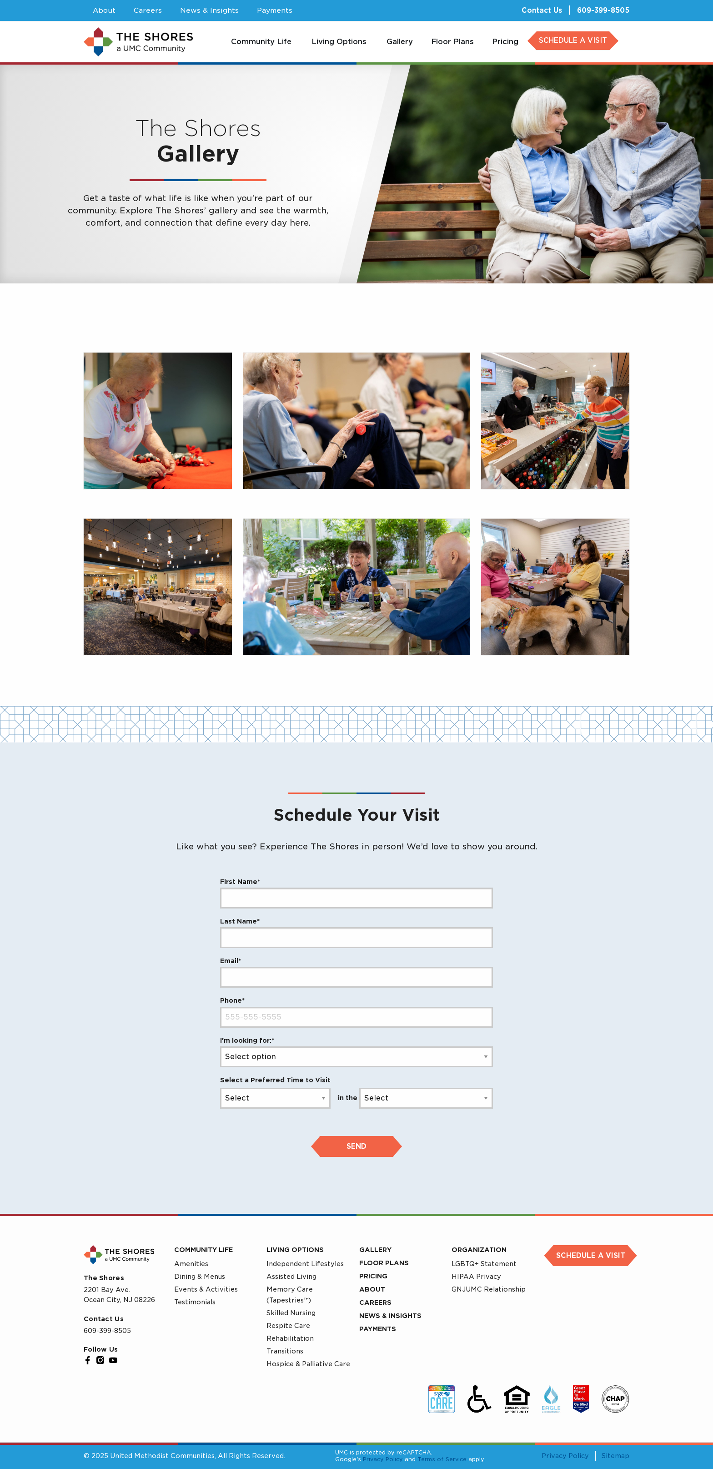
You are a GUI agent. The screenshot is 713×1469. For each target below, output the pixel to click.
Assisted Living (291, 1276)
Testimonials (195, 1302)
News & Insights (390, 1315)
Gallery (375, 1249)
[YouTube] (113, 1360)
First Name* (240, 881)
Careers (375, 1302)
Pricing (373, 1276)
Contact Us (542, 10)
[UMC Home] (138, 42)
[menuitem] (262, 41)
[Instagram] (100, 1360)
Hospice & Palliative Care (308, 1364)
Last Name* (240, 921)
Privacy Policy (383, 1459)
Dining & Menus (199, 1276)
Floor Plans (384, 1263)
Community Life (203, 1249)
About (372, 1289)
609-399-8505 (603, 10)
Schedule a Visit (590, 1256)
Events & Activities (206, 1289)
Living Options (295, 1249)
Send (356, 1146)
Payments (377, 1329)
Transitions (284, 1351)
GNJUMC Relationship (489, 1289)
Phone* (232, 1000)
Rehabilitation (290, 1338)
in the (347, 1097)
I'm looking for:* (247, 1040)
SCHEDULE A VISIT (573, 40)
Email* (230, 960)
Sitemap (615, 1455)
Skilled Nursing (291, 1313)
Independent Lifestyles (305, 1263)
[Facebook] (88, 1360)
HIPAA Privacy (476, 1276)
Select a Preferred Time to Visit (275, 1080)
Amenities (191, 1263)
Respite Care (288, 1325)
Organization (479, 1249)
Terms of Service (442, 1459)
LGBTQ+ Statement (484, 1263)
